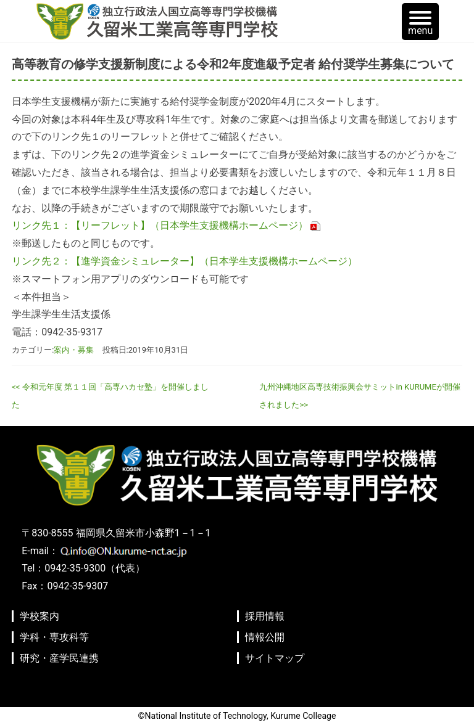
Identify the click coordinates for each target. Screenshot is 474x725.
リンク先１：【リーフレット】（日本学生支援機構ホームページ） (160, 225)
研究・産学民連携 (59, 658)
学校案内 (39, 616)
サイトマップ (274, 658)
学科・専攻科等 (54, 637)
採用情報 (265, 616)
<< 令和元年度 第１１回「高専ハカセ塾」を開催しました (110, 395)
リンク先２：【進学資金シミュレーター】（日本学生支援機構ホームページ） (184, 261)
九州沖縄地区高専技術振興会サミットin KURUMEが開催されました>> (359, 395)
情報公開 (265, 637)
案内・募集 (74, 349)
